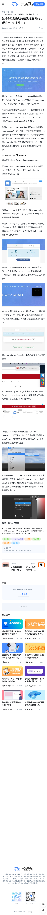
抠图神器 (16, 543)
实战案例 (33, 638)
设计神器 (10, 12)
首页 (3, 12)
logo (31, 662)
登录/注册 (39, 4)
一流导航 (29, 912)
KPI (9, 662)
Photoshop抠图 (18, 539)
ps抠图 (28, 539)
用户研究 (11, 638)
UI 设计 (10, 709)
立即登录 (23, 594)
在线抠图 (36, 539)
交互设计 (33, 686)
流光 (22, 28)
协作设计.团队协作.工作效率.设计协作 (12, 686)
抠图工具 (7, 543)
